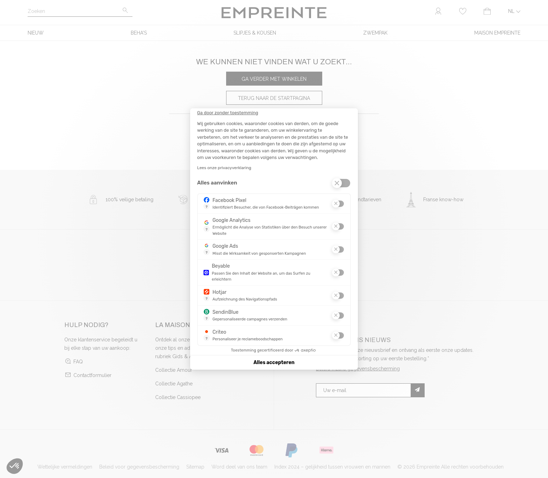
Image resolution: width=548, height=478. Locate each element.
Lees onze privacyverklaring (224, 167)
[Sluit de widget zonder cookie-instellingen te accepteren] (228, 112)
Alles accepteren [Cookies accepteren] (273, 362)
